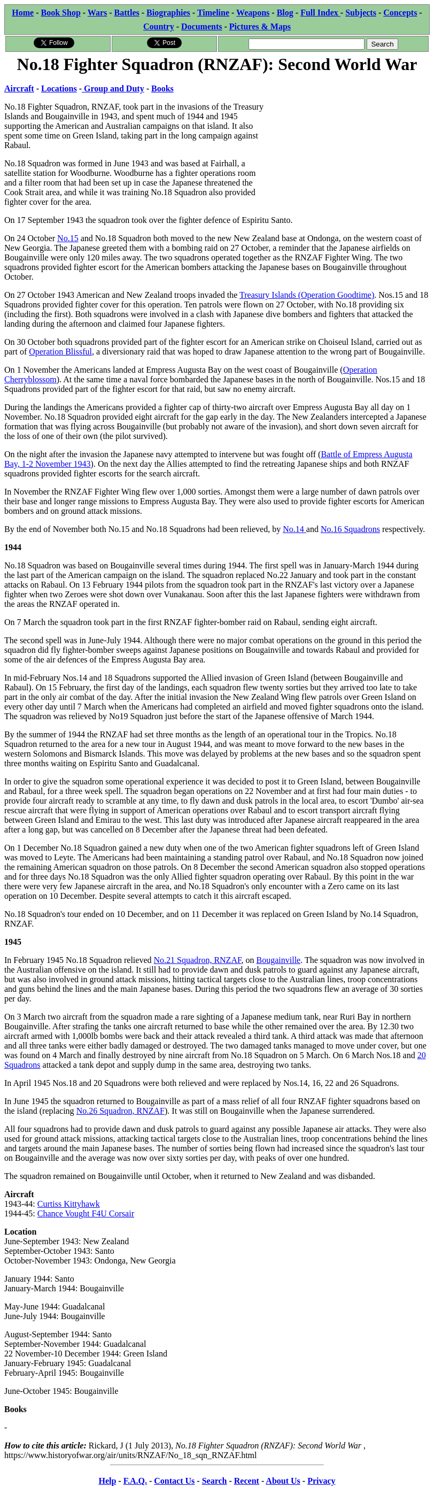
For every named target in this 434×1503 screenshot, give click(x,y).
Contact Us (174, 1480)
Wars (97, 12)
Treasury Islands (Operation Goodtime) (306, 294)
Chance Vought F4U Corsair (85, 1213)
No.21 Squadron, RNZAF (198, 960)
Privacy (321, 1480)
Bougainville (279, 960)
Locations (59, 88)
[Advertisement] (349, 143)
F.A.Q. (135, 1480)
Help (107, 1480)
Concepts (400, 12)
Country (158, 26)
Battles (127, 12)
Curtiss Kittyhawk (68, 1203)
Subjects (360, 12)
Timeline (213, 12)
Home (23, 12)
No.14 (294, 529)
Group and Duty (113, 88)
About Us (283, 1480)
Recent (246, 1480)
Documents (201, 26)
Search (214, 1480)
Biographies (168, 12)
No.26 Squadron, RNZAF (120, 1110)
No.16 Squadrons (350, 529)
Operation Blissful (60, 351)
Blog (285, 12)
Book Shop (61, 12)
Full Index (320, 12)
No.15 (68, 238)
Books (162, 88)
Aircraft (19, 88)
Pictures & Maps (260, 26)
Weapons (252, 12)
